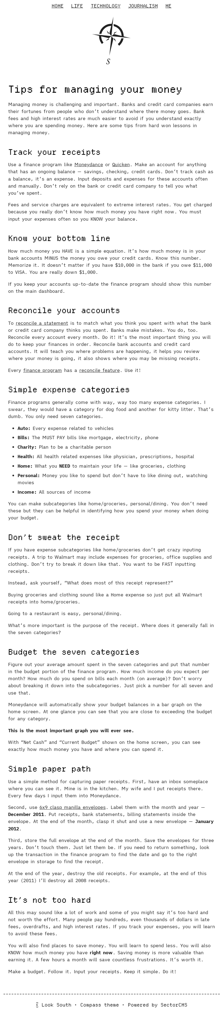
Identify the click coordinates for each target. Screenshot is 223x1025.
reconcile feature (99, 370)
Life (77, 6)
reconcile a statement (42, 323)
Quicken (121, 164)
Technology (106, 6)
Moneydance (88, 164)
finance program (42, 370)
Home (58, 6)
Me (168, 6)
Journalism (143, 6)
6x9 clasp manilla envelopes (72, 807)
